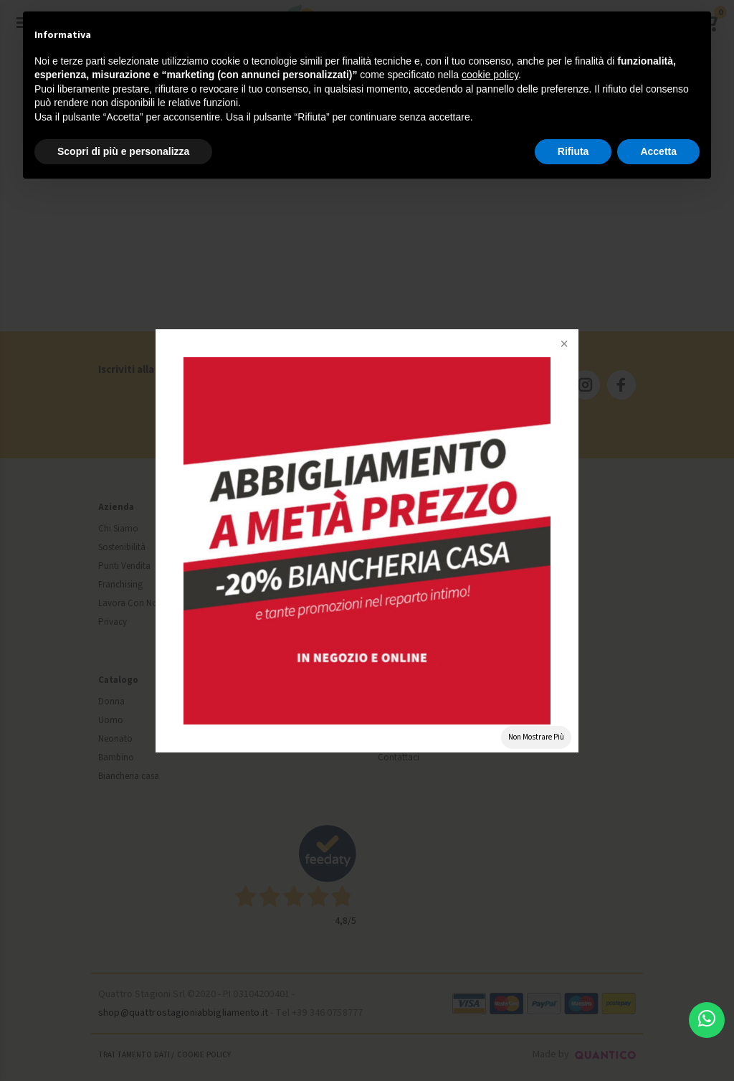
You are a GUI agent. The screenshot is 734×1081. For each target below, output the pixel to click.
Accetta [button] (658, 151)
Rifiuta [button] (573, 151)
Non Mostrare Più (536, 737)
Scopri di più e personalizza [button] (123, 151)
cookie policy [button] (490, 74)
